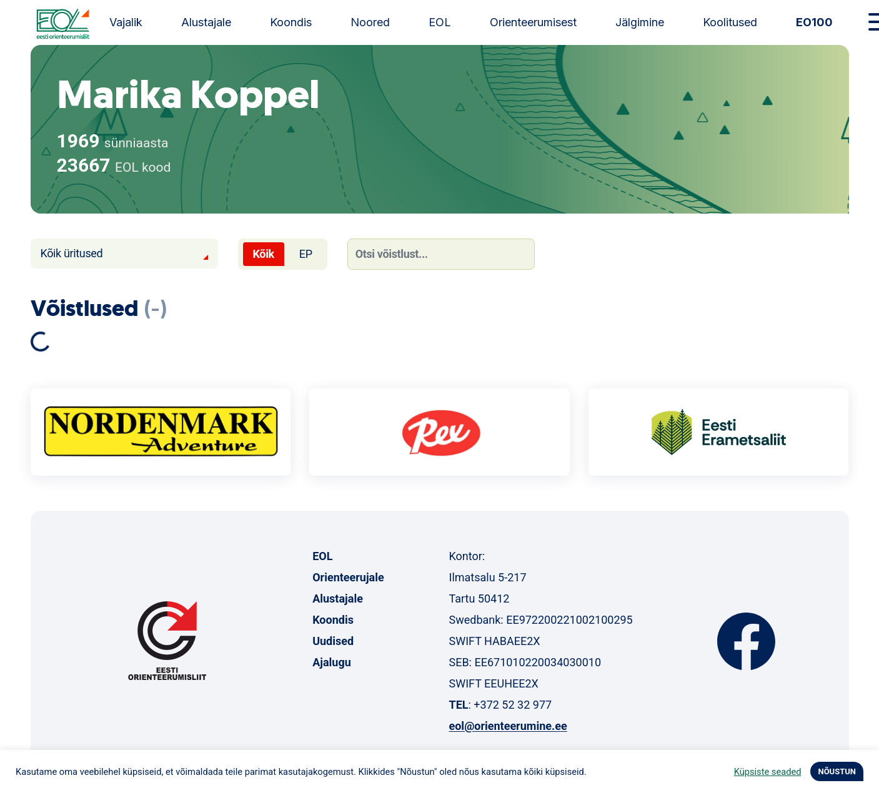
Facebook (746, 641)
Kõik (263, 253)
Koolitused (730, 22)
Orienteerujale (348, 577)
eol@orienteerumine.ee (508, 725)
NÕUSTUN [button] (837, 771)
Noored (370, 22)
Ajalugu (331, 662)
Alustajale (206, 22)
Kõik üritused (72, 253)
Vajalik (125, 22)
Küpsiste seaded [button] (768, 771)
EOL (440, 22)
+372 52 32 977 (513, 704)
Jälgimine (639, 22)
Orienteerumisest (533, 22)
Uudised (333, 641)
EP (305, 253)
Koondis (291, 22)
